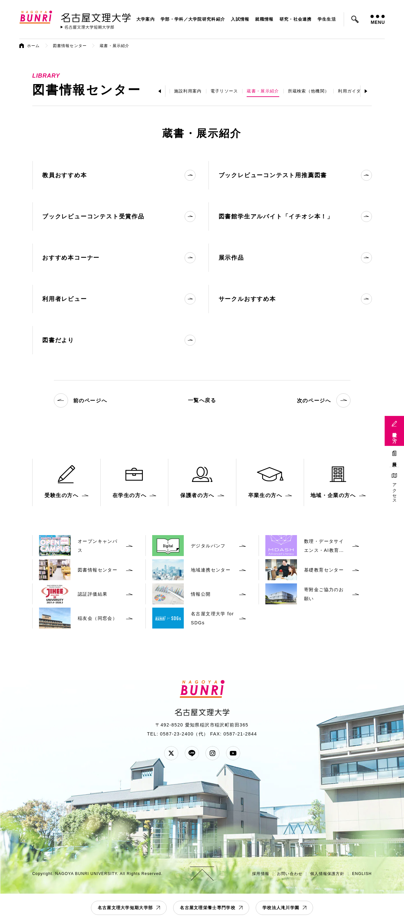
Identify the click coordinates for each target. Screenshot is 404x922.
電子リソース (224, 91)
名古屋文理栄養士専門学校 (207, 907)
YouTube (233, 753)
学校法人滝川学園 (280, 907)
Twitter (171, 753)
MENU (377, 20)
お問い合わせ (289, 873)
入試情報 (240, 19)
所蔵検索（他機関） (309, 91)
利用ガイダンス (354, 91)
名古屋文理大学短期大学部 (125, 907)
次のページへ (323, 400)
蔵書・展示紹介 (263, 91)
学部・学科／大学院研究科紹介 (193, 19)
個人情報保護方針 (327, 873)
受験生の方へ (394, 435)
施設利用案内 (188, 91)
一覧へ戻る (202, 400)
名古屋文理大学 (96, 16)
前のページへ (80, 400)
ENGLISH (362, 873)
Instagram (212, 753)
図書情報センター (70, 45)
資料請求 (394, 459)
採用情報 (260, 873)
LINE (192, 753)
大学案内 (145, 19)
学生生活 (327, 19)
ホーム (33, 45)
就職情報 (264, 19)
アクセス (394, 490)
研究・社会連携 (296, 19)
